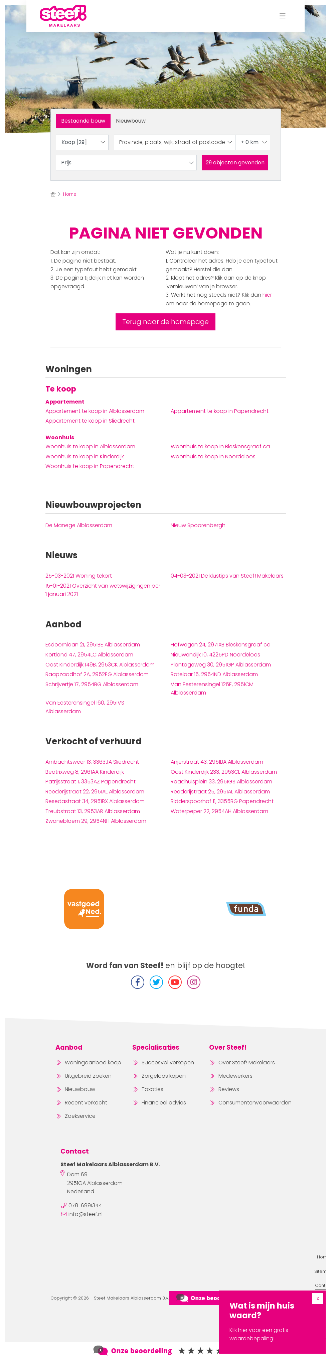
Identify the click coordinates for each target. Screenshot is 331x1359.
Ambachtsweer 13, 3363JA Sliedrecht (92, 762)
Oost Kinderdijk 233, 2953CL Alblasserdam (224, 772)
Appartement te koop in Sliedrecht (90, 421)
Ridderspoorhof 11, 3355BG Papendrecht (222, 801)
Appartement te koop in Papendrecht (220, 411)
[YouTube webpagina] (175, 982)
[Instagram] (193, 982)
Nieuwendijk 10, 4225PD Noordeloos (215, 654)
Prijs (128, 162)
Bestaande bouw (83, 121)
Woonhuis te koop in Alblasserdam (90, 446)
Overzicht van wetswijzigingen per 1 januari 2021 (102, 590)
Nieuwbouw (131, 121)
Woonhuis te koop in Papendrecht (89, 466)
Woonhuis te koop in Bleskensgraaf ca (220, 446)
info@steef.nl (85, 1214)
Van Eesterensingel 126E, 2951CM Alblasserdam (212, 689)
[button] (235, 162)
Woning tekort (78, 576)
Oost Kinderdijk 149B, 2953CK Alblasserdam (100, 664)
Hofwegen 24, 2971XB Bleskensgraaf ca (221, 644)
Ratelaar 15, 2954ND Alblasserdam (214, 674)
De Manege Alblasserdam (78, 525)
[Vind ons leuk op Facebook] (137, 982)
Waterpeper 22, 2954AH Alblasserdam (219, 811)
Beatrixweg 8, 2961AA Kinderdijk (84, 772)
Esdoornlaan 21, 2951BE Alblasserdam (92, 644)
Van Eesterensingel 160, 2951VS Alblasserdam (84, 707)
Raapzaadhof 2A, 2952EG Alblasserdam (97, 674)
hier (267, 295)
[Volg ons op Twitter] (156, 982)
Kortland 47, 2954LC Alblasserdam (89, 654)
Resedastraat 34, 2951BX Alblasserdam (95, 801)
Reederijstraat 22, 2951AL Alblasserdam (94, 791)
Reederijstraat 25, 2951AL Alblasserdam (220, 791)
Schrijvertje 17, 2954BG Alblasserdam (91, 684)
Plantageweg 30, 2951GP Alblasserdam (221, 664)
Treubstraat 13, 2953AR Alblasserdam (92, 811)
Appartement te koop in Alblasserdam (94, 411)
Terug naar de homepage (165, 321)
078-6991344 (85, 1205)
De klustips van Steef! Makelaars (227, 576)
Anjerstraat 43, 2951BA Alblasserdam (217, 762)
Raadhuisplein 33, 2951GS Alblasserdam (221, 781)
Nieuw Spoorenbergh (198, 525)
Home (323, 1257)
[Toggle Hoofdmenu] (282, 16)
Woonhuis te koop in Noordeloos (213, 456)
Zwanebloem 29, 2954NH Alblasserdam (95, 821)
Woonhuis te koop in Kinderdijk (84, 456)
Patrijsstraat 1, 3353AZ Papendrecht (90, 781)
